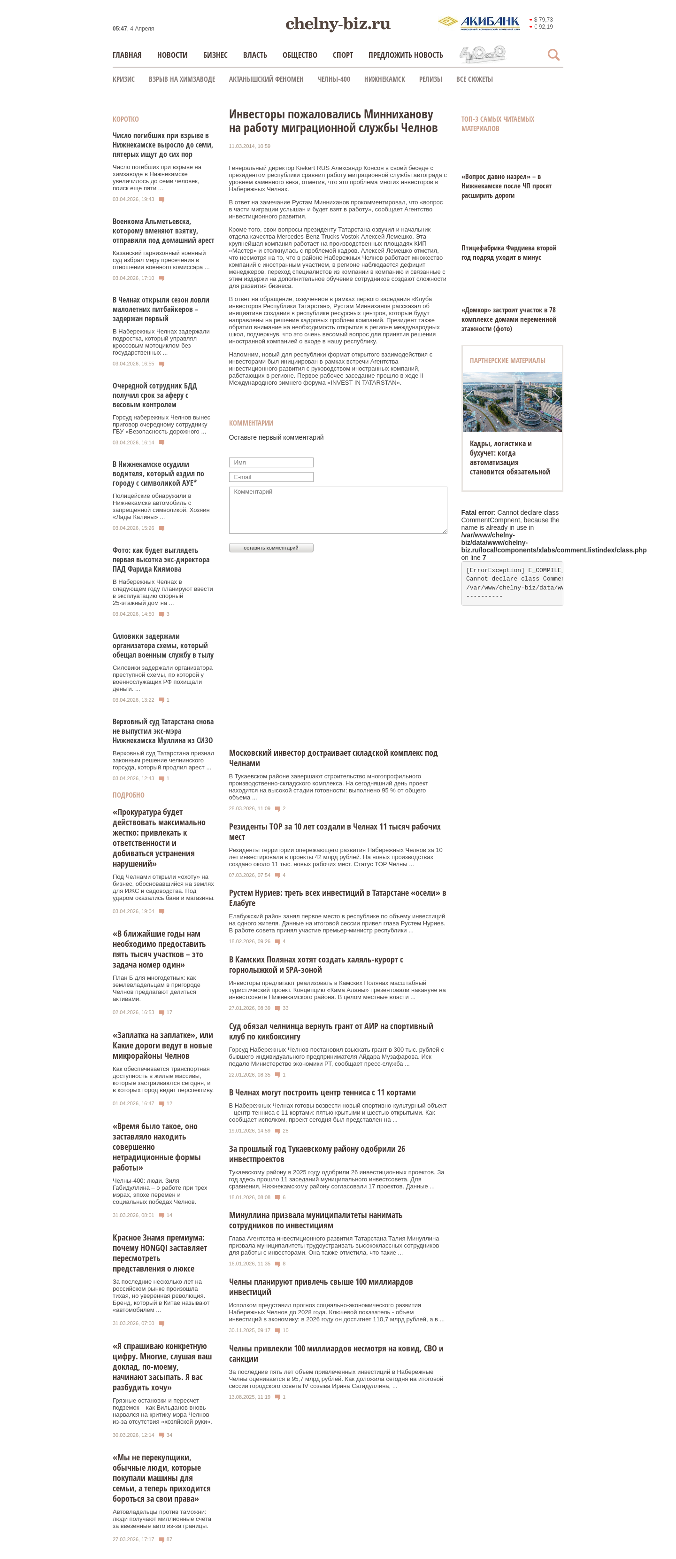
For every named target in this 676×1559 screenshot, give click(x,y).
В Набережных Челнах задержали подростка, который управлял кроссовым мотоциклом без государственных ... (161, 342)
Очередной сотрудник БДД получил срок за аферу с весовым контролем (155, 395)
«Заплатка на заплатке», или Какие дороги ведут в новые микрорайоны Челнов (163, 1045)
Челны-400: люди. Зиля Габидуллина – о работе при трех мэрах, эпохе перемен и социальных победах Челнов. (160, 1191)
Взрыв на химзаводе (182, 79)
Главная (127, 54)
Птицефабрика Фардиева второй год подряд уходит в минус (508, 252)
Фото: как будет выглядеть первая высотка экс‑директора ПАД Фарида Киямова (161, 559)
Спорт (343, 54)
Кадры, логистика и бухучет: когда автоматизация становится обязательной (510, 457)
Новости (172, 54)
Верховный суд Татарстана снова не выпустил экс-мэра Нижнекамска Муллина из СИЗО (163, 730)
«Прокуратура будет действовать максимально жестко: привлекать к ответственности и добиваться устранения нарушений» (159, 837)
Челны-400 (334, 79)
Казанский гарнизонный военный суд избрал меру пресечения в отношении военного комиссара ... (161, 260)
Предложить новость (406, 54)
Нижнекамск (384, 79)
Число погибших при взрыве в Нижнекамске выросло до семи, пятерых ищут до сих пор (163, 144)
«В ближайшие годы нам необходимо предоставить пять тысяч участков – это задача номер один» (159, 949)
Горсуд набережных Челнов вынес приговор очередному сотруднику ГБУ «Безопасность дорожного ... (161, 424)
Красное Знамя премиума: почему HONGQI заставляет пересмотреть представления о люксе (160, 1253)
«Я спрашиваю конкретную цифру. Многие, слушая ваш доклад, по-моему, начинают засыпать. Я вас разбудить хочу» (162, 1366)
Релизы (430, 79)
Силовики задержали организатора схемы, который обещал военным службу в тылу (163, 645)
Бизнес (215, 54)
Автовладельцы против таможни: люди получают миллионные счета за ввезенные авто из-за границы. (162, 1518)
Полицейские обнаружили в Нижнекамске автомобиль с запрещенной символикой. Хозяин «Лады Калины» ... (161, 506)
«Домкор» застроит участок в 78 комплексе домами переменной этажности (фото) (508, 319)
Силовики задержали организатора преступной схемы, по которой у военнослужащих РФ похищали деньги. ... (163, 678)
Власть (255, 54)
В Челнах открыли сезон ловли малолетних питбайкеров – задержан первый (161, 309)
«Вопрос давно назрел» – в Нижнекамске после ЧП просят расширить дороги (506, 185)
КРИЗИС (124, 79)
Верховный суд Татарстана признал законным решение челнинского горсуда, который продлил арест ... (163, 760)
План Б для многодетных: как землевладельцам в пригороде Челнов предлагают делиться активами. (156, 988)
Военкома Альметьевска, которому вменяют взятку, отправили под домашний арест (164, 230)
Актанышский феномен (266, 79)
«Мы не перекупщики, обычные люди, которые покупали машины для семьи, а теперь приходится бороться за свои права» (162, 1477)
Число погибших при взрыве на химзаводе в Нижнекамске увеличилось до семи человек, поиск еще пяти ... (157, 177)
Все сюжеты (474, 79)
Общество (300, 54)
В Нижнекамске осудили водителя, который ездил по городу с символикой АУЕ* (158, 473)
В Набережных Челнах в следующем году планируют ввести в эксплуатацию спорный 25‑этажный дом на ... (163, 592)
